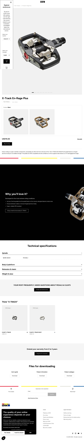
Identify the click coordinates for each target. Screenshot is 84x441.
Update (37, 234)
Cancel (47, 234)
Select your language (27, 226)
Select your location (27, 215)
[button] (3, 438)
